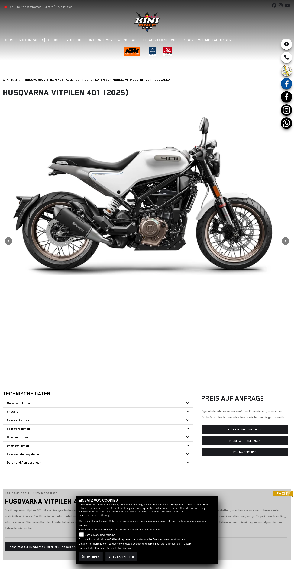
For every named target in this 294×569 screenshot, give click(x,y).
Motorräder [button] (32, 40)
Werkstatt (128, 40)
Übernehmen (91, 557)
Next (285, 187)
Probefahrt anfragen (244, 333)
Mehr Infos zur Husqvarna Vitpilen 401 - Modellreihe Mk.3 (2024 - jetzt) (55, 439)
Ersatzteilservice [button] (161, 40)
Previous (8, 187)
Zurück (17, 476)
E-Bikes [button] (55, 40)
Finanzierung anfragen (244, 322)
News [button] (189, 40)
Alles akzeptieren (121, 557)
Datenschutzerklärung (97, 515)
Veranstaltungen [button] (215, 40)
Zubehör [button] (75, 40)
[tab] (98, 296)
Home (10, 40)
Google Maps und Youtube (100, 534)
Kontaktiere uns (245, 345)
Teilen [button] (49, 476)
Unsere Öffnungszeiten (59, 6)
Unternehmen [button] (100, 40)
